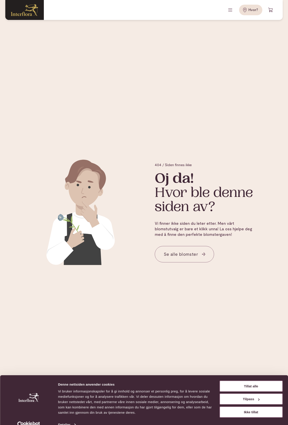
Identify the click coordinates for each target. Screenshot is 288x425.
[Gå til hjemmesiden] (24, 10)
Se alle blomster (185, 254)
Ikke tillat (251, 404)
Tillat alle (251, 378)
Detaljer (64, 416)
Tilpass (251, 390)
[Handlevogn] (271, 10)
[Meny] (231, 10)
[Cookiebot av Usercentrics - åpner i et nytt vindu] (28, 416)
